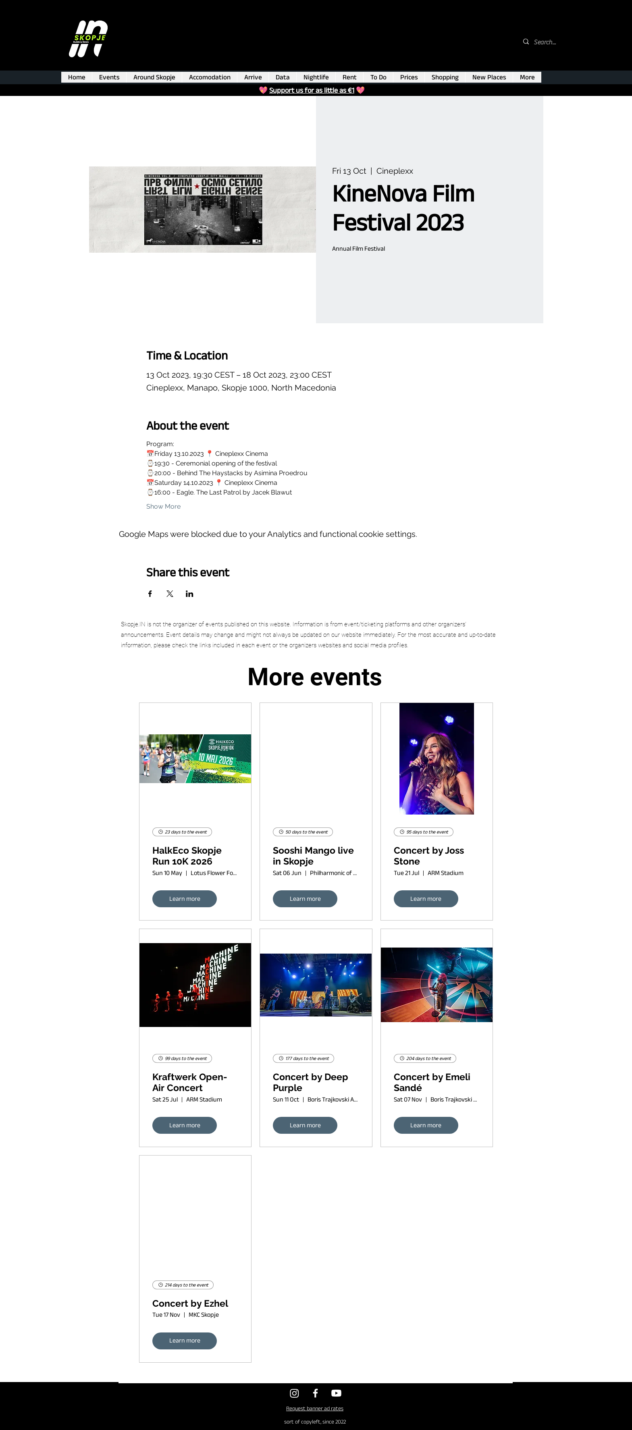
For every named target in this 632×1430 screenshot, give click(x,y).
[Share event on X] (170, 593)
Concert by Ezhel (190, 1303)
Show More (163, 506)
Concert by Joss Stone (429, 856)
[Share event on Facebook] (150, 593)
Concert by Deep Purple (310, 1082)
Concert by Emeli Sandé (432, 1082)
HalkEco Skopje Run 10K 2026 (187, 856)
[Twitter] (294, 1393)
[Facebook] (315, 1393)
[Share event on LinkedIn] (189, 593)
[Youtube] (336, 1393)
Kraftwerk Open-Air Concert (189, 1082)
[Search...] (545, 42)
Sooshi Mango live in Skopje (313, 856)
